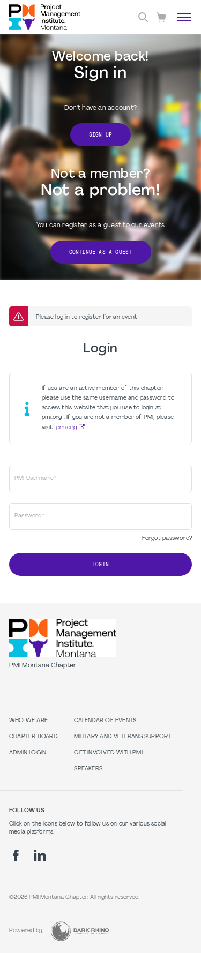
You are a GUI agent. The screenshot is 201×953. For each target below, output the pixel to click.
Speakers (88, 769)
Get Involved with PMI (108, 753)
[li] (40, 855)
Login (100, 564)
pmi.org (66, 428)
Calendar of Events (105, 721)
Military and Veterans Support (122, 737)
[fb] (16, 855)
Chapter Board (33, 737)
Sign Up (100, 135)
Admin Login (27, 753)
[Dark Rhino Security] (80, 931)
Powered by (25, 931)
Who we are (28, 721)
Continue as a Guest (100, 252)
